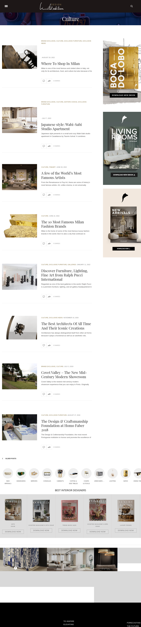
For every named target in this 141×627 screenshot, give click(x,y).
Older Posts (9, 458)
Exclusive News (56, 317)
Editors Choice (70, 102)
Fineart (52, 167)
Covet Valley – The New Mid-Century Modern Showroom (64, 374)
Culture (59, 41)
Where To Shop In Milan (60, 63)
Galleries (72, 264)
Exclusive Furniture (73, 41)
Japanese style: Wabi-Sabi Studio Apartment (61, 126)
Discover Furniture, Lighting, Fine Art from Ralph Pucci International (64, 275)
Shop (70, 615)
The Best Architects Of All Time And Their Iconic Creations (66, 325)
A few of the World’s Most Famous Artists (61, 175)
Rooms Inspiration (71, 609)
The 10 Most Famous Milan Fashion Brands (62, 224)
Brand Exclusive (48, 41)
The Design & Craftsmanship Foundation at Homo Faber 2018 (64, 425)
